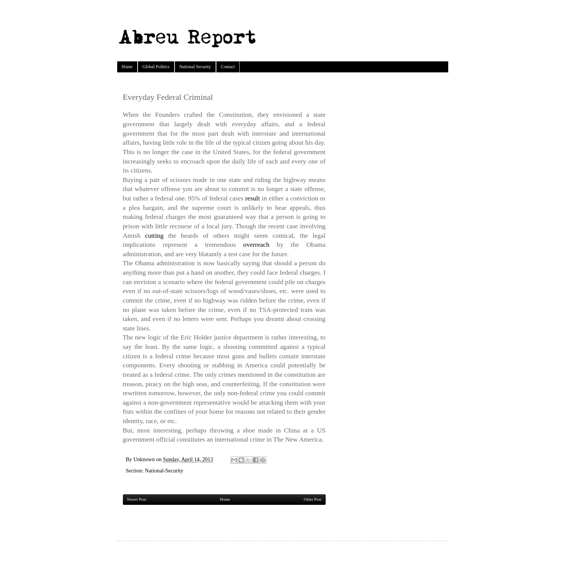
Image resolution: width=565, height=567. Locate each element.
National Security (195, 66)
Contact (228, 66)
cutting (154, 235)
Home (127, 66)
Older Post (313, 499)
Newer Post (136, 499)
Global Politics (156, 66)
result (252, 198)
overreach (256, 244)
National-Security (164, 471)
